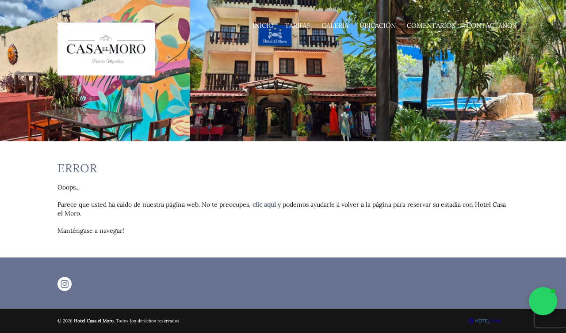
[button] (543, 301)
